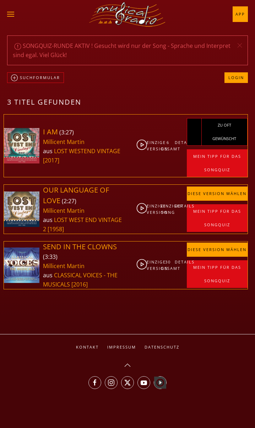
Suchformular (35, 78)
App (240, 14)
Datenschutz (162, 347)
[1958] (56, 229)
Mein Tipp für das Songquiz (217, 163)
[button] (10, 14)
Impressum (121, 347)
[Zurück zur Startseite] (127, 14)
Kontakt (87, 347)
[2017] (51, 160)
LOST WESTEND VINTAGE (87, 151)
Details (180, 142)
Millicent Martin (64, 142)
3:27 (66, 132)
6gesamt (168, 145)
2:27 (69, 201)
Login (236, 77)
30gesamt (168, 265)
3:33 (50, 257)
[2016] (79, 284)
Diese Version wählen (217, 193)
